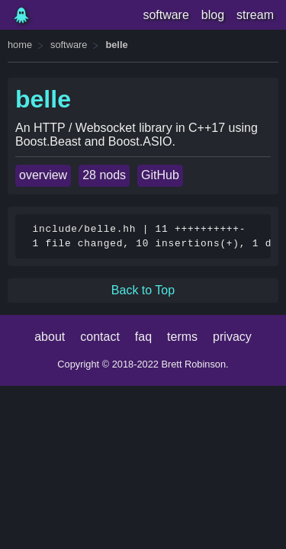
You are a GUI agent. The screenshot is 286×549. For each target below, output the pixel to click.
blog (212, 14)
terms (182, 336)
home (20, 44)
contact (100, 336)
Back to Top (143, 290)
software (165, 14)
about (49, 336)
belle (116, 44)
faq (143, 336)
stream (255, 14)
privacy (232, 336)
